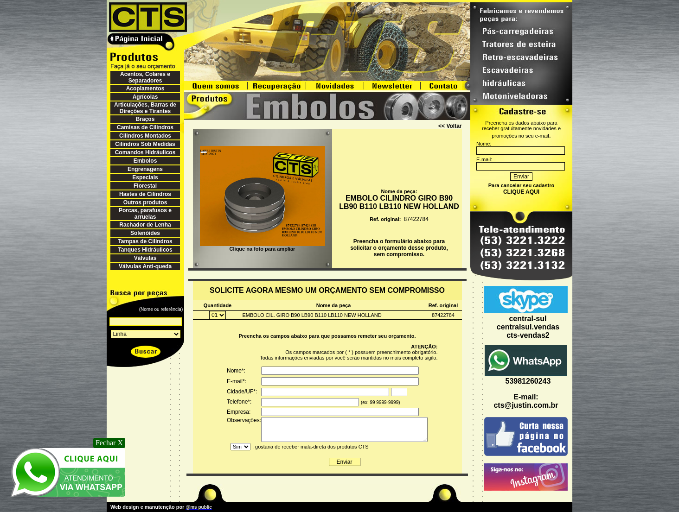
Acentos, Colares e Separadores (145, 77)
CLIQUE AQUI (521, 192)
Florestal (145, 186)
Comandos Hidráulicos (145, 152)
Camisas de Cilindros (145, 127)
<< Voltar (449, 126)
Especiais (145, 177)
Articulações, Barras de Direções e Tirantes (145, 107)
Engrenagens (145, 169)
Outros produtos (145, 202)
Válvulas (145, 258)
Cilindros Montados (145, 136)
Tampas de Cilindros (145, 241)
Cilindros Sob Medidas (145, 144)
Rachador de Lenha (145, 224)
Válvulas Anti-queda (145, 266)
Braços (145, 119)
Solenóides (145, 233)
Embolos (145, 161)
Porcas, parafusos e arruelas (145, 213)
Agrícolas (145, 97)
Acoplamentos (145, 88)
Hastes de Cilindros (145, 194)
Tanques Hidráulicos (145, 250)
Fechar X (109, 443)
